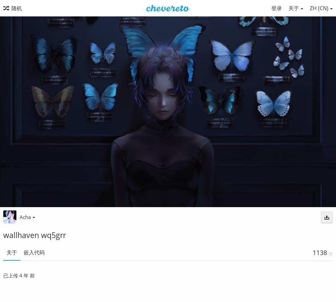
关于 (12, 252)
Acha (27, 217)
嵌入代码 (34, 252)
